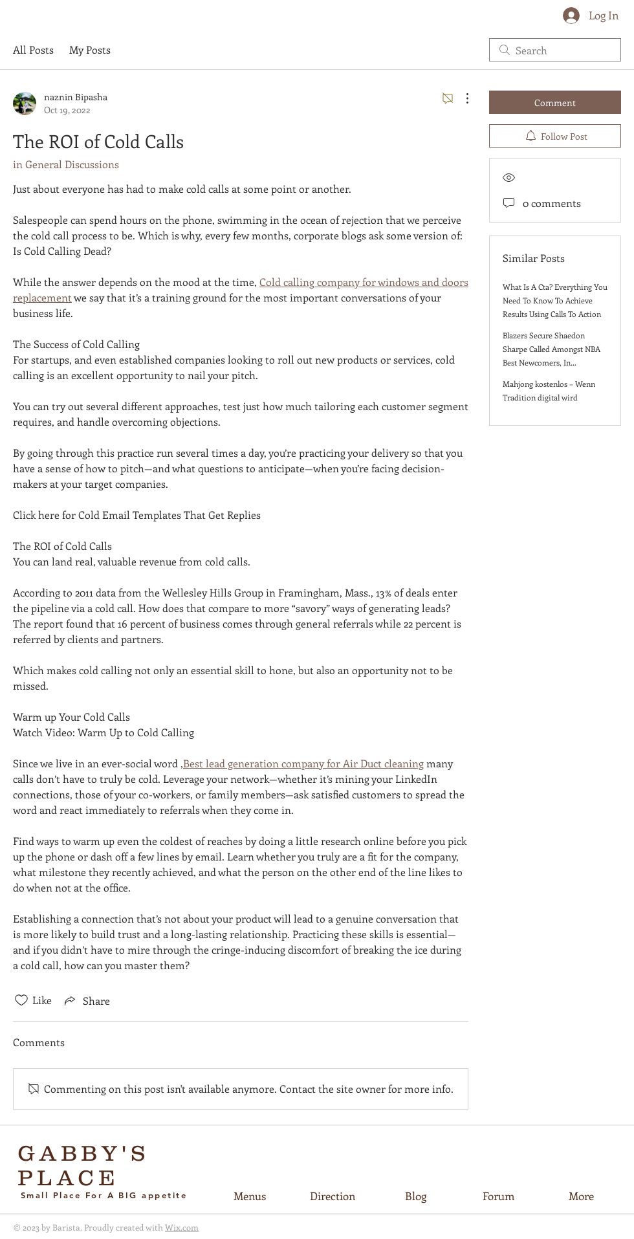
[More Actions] (460, 98)
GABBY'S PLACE (83, 1165)
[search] (555, 49)
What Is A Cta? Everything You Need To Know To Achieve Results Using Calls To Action (555, 300)
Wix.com (182, 1227)
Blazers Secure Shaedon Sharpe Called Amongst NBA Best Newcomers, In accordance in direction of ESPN (551, 362)
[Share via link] (86, 1000)
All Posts (33, 49)
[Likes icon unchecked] (21, 1000)
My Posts (90, 49)
